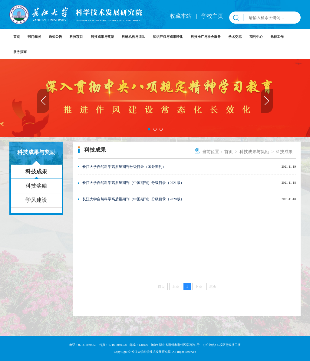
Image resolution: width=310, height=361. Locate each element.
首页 (16, 36)
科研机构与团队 (133, 36)
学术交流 (235, 36)
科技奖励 (36, 186)
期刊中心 (256, 36)
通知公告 (55, 36)
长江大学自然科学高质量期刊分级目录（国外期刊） (124, 167)
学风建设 (36, 200)
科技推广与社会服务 (206, 36)
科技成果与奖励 (102, 36)
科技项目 (76, 36)
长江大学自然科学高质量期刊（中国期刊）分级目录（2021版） (133, 183)
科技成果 (36, 172)
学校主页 (212, 16)
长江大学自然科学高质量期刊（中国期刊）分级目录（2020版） (133, 199)
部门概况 (34, 36)
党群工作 (277, 36)
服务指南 (20, 52)
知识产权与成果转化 (168, 36)
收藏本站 (181, 16)
